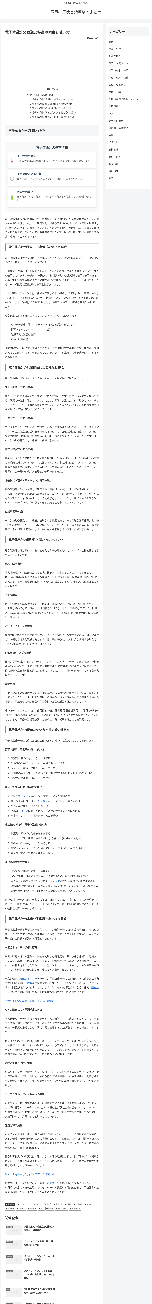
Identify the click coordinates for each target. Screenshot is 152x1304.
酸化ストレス (62, 1209)
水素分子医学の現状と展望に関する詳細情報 (29, 1001)
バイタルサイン (90, 1183)
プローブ (26, 796)
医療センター (29, 979)
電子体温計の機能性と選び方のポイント (52, 108)
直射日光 (55, 881)
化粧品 (47, 1205)
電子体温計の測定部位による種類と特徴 (52, 104)
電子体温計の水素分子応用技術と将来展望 (53, 117)
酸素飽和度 (75, 1209)
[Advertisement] (52, 60)
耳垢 (41, 1209)
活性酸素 (30, 983)
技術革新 (78, 1205)
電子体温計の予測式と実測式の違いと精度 (53, 99)
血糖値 (50, 1183)
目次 (48, 89)
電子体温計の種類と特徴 (42, 95)
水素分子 (10, 1209)
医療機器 (58, 1205)
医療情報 (10, 1205)
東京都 (88, 1205)
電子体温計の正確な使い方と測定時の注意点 (54, 113)
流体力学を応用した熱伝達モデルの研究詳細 (29, 1174)
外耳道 (41, 801)
